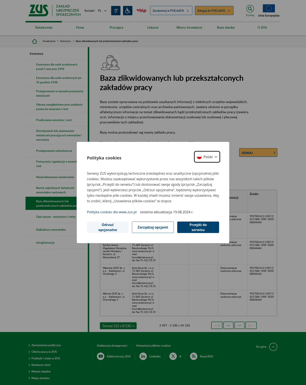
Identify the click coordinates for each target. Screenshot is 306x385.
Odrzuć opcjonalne (107, 227)
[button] (207, 157)
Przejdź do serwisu (198, 227)
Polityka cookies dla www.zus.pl (112, 212)
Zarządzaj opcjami (152, 227)
